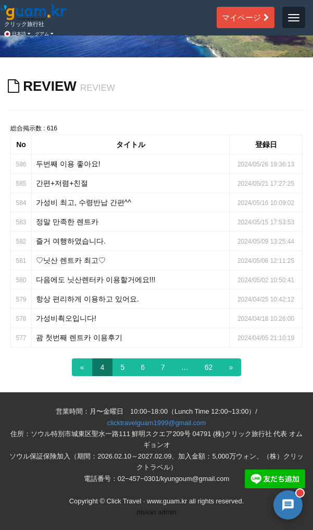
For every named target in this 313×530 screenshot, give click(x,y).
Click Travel (124, 501)
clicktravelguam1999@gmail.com (156, 423)
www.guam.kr (167, 501)
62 (209, 367)
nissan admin (157, 512)
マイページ (245, 17)
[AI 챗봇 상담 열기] (288, 505)
